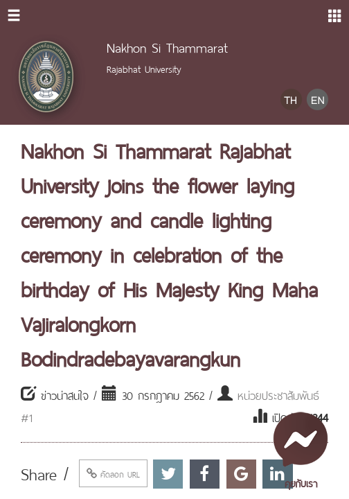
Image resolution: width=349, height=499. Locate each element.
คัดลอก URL (113, 473)
